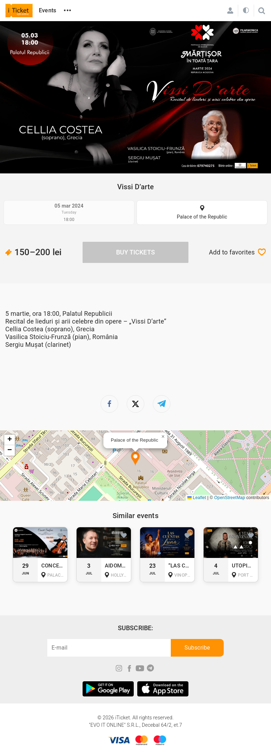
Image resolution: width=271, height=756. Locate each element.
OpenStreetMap (229, 497)
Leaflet (196, 497)
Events (47, 10)
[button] (135, 459)
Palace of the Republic (202, 217)
